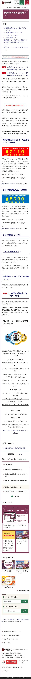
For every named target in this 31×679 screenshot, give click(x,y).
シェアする (18, 454)
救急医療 (9, 464)
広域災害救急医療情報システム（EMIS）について (16, 475)
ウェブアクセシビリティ (11, 639)
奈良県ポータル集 (24, 590)
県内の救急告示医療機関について (13, 469)
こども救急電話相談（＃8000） (13, 32)
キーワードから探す (11, 597)
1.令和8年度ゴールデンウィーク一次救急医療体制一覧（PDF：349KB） (17, 68)
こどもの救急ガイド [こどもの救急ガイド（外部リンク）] (11, 251)
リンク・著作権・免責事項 (12, 635)
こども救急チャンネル (10, 35)
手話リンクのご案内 (24, 662)
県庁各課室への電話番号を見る (13, 667)
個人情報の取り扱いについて (12, 631)
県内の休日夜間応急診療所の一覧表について (16, 481)
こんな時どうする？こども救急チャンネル (16, 491)
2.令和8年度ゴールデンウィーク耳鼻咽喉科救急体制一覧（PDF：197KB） (18, 74)
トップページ (5, 619)
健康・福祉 (13, 619)
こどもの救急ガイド (10, 37)
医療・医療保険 (21, 619)
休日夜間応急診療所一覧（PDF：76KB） (17, 294)
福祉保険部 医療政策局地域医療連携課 (14, 448)
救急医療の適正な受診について (13, 487)
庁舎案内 (6, 671)
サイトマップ (8, 642)
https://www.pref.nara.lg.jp (9, 184)
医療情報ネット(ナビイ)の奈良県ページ (16, 40)
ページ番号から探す (11, 607)
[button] (16, 2)
